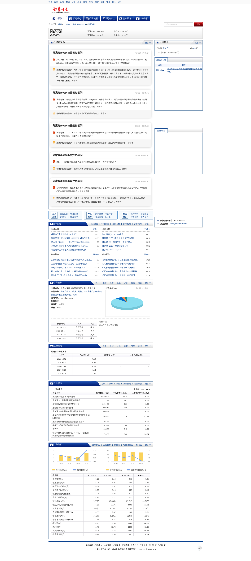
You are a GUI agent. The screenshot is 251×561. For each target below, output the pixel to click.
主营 (104, 283)
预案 (104, 346)
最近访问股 (161, 60)
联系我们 (134, 545)
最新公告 (116, 224)
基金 (79, 2)
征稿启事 (125, 545)
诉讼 (126, 283)
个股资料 (91, 24)
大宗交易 (99, 214)
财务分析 (57, 444)
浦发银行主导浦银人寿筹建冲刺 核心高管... (69, 246)
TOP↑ (199, 548)
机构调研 (134, 214)
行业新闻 (105, 224)
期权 (102, 2)
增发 (133, 346)
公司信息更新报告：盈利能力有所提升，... (120, 275)
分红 (119, 346)
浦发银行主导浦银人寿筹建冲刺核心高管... (69, 250)
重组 (119, 283)
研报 (73, 2)
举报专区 (153, 545)
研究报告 (127, 224)
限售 (118, 384)
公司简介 (98, 545)
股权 (133, 283)
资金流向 (99, 217)
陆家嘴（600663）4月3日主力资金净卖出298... (70, 242)
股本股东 (57, 383)
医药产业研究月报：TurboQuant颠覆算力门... (70, 267)
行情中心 (67, 24)
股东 (111, 384)
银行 (120, 2)
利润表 (139, 445)
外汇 (114, 2)
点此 (116, 549)
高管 (112, 283)
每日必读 (74, 214)
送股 (126, 346)
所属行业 (163, 42)
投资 (140, 283)
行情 (62, 2)
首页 (50, 2)
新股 (112, 346)
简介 (97, 283)
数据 (68, 2)
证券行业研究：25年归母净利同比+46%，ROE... (71, 260)
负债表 (117, 445)
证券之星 (60, 10)
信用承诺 (162, 545)
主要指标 (107, 445)
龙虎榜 (63, 217)
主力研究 (144, 217)
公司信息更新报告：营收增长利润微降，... (120, 267)
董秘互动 (64, 214)
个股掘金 (144, 214)
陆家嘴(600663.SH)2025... (112, 250)
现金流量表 (128, 445)
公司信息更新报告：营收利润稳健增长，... (120, 264)
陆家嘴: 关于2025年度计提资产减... (117, 242)
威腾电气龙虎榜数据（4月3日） (64, 234)
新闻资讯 (57, 224)
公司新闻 (94, 224)
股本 (104, 384)
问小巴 (108, 217)
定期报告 (138, 224)
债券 (85, 2)
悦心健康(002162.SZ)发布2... (114, 234)
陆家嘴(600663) (79, 24)
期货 (97, 2)
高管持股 (138, 384)
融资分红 (57, 345)
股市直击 (134, 217)
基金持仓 (127, 384)
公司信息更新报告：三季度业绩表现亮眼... (120, 260)
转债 (140, 346)
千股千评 (109, 214)
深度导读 (161, 131)
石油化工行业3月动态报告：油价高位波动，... (70, 275)
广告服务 (143, 545)
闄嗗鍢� (160, 70)
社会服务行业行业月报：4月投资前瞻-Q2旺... (70, 271)
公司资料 (57, 282)
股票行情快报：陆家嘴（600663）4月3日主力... (71, 238)
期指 (91, 2)
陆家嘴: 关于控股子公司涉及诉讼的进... (119, 238)
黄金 (108, 2)
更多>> (148, 43)
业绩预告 (96, 445)
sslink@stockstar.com (178, 224)
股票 (56, 2)
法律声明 (107, 545)
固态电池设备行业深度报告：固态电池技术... (70, 264)
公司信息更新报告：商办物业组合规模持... (120, 271)
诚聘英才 (116, 545)
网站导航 (89, 545)
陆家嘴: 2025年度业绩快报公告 (115, 246)
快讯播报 (74, 217)
